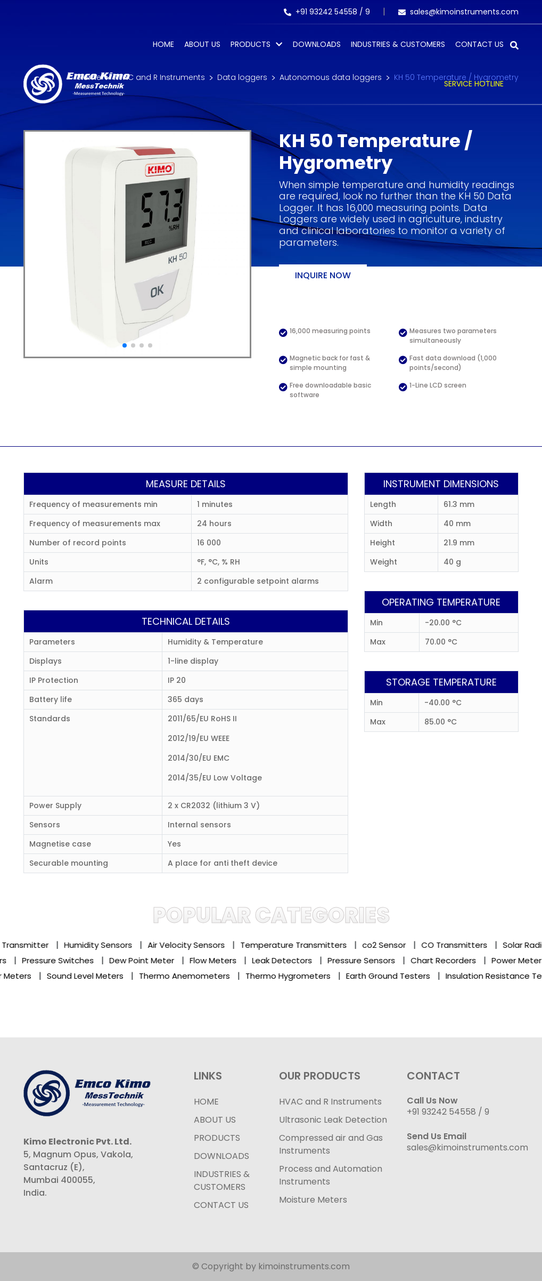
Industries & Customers (398, 44)
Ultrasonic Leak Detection (333, 1120)
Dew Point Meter (137, 960)
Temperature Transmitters (302, 944)
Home (163, 44)
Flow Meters (209, 960)
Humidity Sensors (107, 944)
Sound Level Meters (91, 975)
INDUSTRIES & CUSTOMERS (222, 1180)
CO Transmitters (463, 944)
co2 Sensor (393, 944)
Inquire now (323, 275)
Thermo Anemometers (190, 975)
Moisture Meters (313, 1200)
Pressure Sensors (357, 960)
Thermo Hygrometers (294, 975)
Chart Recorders (439, 960)
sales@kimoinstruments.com (458, 11)
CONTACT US (221, 1205)
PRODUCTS (250, 44)
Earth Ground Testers (394, 975)
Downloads (317, 44)
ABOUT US (215, 1120)
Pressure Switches (54, 960)
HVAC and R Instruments (330, 1101)
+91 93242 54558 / (324, 11)
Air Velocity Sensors (195, 944)
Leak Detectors (278, 960)
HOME (206, 1101)
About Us (202, 44)
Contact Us (479, 44)
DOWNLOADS (221, 1156)
